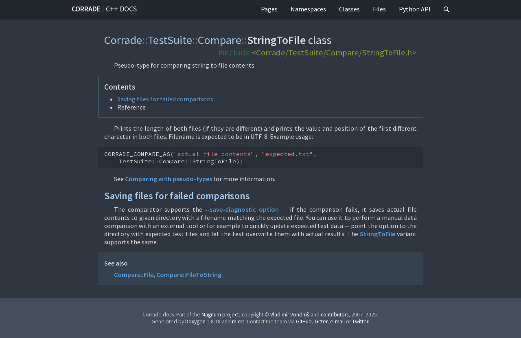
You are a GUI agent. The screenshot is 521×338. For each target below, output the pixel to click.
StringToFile (377, 234)
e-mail (337, 321)
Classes (349, 9)
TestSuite (170, 40)
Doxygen (195, 321)
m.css (238, 321)
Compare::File (133, 274)
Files (379, 9)
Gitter (321, 321)
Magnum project (220, 314)
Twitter (360, 321)
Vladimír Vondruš (289, 314)
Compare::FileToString (188, 274)
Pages (269, 9)
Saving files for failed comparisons (165, 99)
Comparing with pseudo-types (168, 179)
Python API (415, 9)
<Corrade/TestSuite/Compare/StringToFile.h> (334, 52)
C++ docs (121, 8)
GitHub (304, 321)
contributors (334, 314)
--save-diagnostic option (242, 209)
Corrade (86, 8)
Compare (219, 40)
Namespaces (308, 9)
